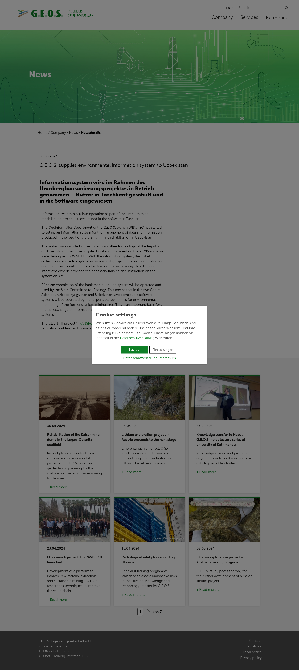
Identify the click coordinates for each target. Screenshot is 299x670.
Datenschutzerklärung (137, 338)
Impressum (167, 358)
